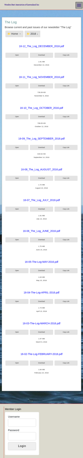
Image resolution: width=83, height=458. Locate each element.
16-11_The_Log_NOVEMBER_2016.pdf (41, 77)
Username (14, 416)
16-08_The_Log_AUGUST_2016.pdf (41, 169)
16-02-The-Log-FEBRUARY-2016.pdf (41, 354)
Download (41, 55)
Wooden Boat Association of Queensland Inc (21, 5)
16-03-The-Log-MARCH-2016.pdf (41, 323)
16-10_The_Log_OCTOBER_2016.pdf (41, 107)
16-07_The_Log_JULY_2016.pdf (41, 200)
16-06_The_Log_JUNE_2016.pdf (41, 231)
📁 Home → (14, 33)
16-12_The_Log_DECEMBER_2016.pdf (41, 46)
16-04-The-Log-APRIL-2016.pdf (41, 292)
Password (13, 430)
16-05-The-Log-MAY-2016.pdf (41, 261)
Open (17, 55)
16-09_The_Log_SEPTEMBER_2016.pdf (41, 138)
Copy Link (66, 55)
